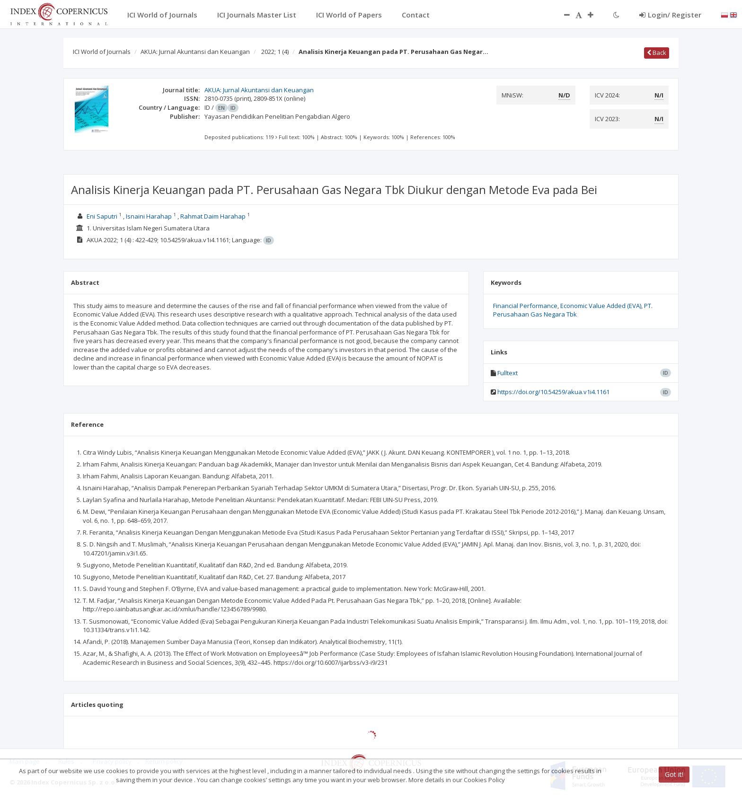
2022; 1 (275, 51)
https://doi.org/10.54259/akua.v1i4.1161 (553, 392)
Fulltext (507, 373)
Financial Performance (525, 305)
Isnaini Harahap (149, 216)
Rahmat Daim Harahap (213, 216)
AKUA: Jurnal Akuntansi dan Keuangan (195, 51)
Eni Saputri (102, 216)
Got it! (674, 774)
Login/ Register (670, 14)
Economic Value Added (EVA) (600, 305)
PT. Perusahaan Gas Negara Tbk (573, 310)
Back (656, 52)
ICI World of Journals (102, 51)
